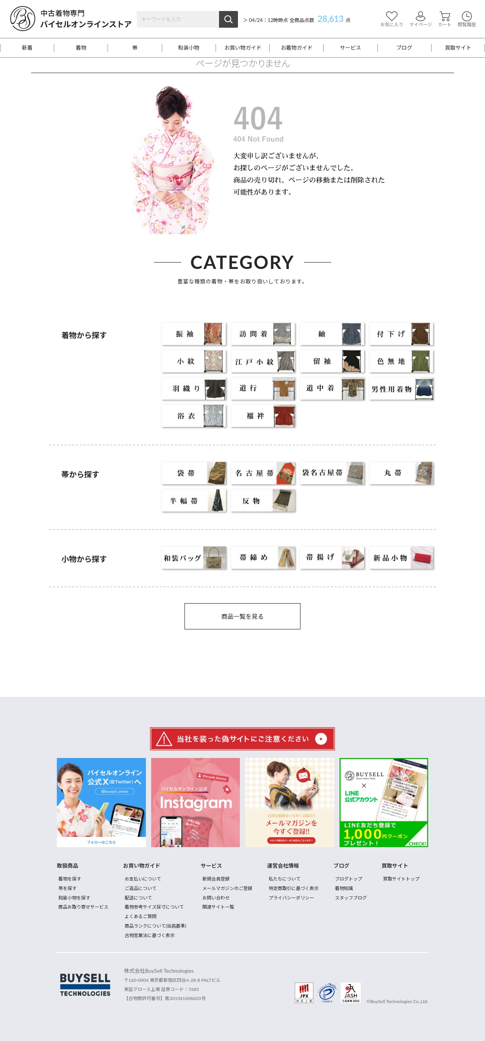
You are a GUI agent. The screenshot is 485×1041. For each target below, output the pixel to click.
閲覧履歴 (467, 19)
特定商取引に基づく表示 (294, 888)
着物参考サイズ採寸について (154, 907)
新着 (27, 47)
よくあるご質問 (140, 916)
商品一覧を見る (242, 616)
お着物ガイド (297, 47)
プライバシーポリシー (291, 898)
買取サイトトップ (401, 879)
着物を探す (69, 879)
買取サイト (458, 47)
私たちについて (284, 879)
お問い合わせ (216, 898)
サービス (350, 47)
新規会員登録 (216, 879)
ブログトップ (348, 879)
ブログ (404, 47)
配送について (138, 898)
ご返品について (140, 888)
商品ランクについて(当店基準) (155, 926)
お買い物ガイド (242, 47)
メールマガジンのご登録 (227, 888)
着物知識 (344, 888)
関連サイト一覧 (218, 907)
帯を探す (67, 888)
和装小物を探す (74, 898)
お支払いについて (143, 879)
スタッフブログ (351, 898)
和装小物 (188, 47)
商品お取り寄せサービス (83, 907)
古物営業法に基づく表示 (150, 935)
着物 (81, 47)
